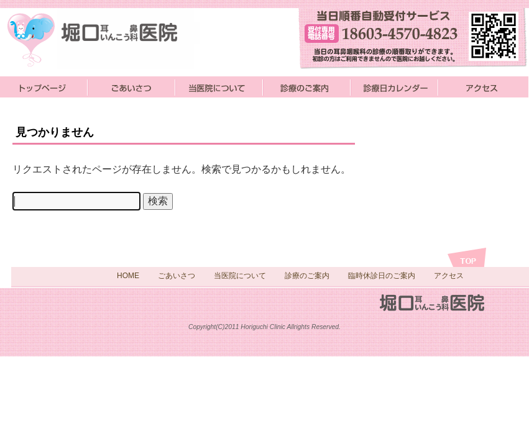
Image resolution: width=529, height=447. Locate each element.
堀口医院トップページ (44, 86)
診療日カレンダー (394, 86)
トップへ (467, 257)
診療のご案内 (307, 86)
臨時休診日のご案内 (381, 275)
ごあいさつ (131, 86)
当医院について (219, 86)
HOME (128, 275)
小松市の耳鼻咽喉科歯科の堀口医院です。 (109, 39)
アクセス (483, 86)
